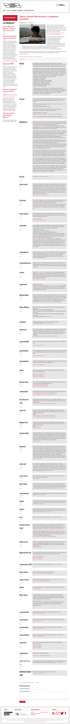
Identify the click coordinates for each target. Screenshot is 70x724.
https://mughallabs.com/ (37, 427)
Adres (20, 67)
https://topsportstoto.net (40, 503)
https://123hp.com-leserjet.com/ (54, 285)
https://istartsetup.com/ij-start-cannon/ (40, 220)
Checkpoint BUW (8, 64)
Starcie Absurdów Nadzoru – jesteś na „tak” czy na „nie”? (9, 28)
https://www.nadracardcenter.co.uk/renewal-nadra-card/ (43, 573)
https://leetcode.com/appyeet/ (58, 487)
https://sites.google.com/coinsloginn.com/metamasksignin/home (44, 536)
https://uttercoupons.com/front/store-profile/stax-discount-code (44, 403)
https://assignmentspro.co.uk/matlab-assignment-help (47, 336)
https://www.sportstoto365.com (38, 345)
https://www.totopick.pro (37, 558)
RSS (53, 713)
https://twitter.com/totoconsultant (39, 373)
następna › (36, 682)
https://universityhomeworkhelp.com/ (39, 238)
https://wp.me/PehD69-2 (37, 645)
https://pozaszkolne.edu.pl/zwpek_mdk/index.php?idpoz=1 (32, 56)
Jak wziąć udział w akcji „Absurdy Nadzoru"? (9, 115)
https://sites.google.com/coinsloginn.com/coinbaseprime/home (52, 528)
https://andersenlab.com (37, 547)
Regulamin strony (44, 712)
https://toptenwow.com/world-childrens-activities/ (42, 655)
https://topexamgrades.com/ (49, 470)
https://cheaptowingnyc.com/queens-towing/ (41, 194)
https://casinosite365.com (58, 662)
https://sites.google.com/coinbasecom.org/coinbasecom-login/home (45, 392)
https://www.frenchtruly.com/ (48, 323)
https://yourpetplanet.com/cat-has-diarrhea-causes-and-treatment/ (44, 416)
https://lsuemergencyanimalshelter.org (54, 264)
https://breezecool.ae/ (37, 441)
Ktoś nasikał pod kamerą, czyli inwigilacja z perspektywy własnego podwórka (10, 60)
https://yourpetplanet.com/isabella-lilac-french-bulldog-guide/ (44, 415)
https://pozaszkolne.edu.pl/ (24, 54)
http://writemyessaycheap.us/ (60, 134)
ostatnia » (38, 682)
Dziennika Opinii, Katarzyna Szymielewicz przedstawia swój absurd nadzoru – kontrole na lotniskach (10, 96)
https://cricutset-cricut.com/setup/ (39, 278)
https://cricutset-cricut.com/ (41, 272)
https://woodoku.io (36, 478)
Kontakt (32, 712)
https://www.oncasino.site (37, 620)
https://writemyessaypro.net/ (38, 125)
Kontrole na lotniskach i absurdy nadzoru (10, 90)
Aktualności (20, 10)
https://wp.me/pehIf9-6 (37, 647)
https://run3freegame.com (41, 494)
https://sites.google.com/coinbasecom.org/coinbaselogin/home (44, 394)
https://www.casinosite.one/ (57, 564)
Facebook (65, 713)
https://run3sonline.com (37, 588)
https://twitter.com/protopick (38, 375)
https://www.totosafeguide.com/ (38, 364)
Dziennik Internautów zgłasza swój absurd (9, 37)
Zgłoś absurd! (10, 18)
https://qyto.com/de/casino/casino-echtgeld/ (51, 253)
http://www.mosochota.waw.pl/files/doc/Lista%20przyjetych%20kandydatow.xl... (47, 114)
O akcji (8, 10)
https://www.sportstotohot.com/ (38, 673)
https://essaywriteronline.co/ (38, 143)
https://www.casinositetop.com (38, 628)
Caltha (38, 721)
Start (4, 10)
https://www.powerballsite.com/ (38, 355)
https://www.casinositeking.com (38, 636)
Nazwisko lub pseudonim (24, 688)
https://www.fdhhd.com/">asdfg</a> (42, 176)
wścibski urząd (22, 59)
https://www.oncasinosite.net (38, 557)
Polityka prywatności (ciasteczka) (35, 714)
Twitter (62, 713)
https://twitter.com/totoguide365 (38, 376)
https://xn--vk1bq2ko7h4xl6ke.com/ (55, 517)
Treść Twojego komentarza (24, 691)
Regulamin (13, 10)
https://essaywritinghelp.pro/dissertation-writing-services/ (43, 204)
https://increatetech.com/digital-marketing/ (40, 384)
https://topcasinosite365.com (48, 511)
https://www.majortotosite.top (38, 556)
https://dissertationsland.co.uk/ (47, 301)
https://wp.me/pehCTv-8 (37, 643)
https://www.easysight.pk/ (37, 458)
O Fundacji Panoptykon (29, 10)
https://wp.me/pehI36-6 (37, 646)
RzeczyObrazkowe (32, 721)
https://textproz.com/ (49, 316)
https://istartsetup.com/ (37, 218)
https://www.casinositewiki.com (38, 613)
